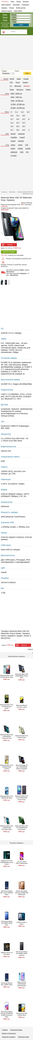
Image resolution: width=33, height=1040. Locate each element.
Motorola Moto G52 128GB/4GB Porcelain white (6, 827)
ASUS (12, 79)
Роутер (11, 8)
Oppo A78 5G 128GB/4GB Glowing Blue (21, 983)
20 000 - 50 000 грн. (18, 108)
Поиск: (17, 71)
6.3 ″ (23, 123)
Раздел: (4, 71)
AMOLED (14, 152)
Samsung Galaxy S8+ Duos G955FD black (6, 892)
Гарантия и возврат (8, 1037)
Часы (12, 1)
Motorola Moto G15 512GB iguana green (6, 706)
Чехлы (18, 1)
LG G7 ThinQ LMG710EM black (22, 862)
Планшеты (25, 4)
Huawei (25, 82)
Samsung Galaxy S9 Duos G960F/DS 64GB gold (21, 892)
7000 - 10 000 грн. (17, 101)
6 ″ (29, 119)
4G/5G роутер (21, 8)
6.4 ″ (12, 126)
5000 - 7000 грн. (16, 97)
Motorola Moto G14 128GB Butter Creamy (6, 767)
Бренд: (6, 79)
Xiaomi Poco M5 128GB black (21, 1014)
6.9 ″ (23, 130)
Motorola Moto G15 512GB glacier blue (6, 676)
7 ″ (29, 130)
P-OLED (14, 156)
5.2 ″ (22, 112)
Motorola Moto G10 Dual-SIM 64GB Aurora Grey (21, 797)
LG (11, 86)
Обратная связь (23, 1037)
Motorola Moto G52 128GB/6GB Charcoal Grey (6, 736)
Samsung (19, 89)
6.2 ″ (18, 123)
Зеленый (21, 134)
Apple (19, 79)
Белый (13, 134)
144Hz (20, 145)
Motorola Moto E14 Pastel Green (21, 736)
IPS (27, 152)
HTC (11, 82)
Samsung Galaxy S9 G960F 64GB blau (6, 923)
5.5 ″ (18, 115)
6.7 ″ (12, 130)
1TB (26, 145)
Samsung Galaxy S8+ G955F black (6, 984)
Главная (5, 1030)
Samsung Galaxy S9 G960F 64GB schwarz (21, 953)
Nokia (12, 89)
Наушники (16, 4)
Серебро (14, 137)
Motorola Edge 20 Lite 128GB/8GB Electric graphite (22, 767)
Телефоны (5, 1)
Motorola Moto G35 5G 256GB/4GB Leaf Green (21, 827)
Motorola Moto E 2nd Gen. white (21, 706)
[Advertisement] (16, 52)
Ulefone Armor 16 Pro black (6, 953)
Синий (13, 141)
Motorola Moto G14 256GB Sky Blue (6, 797)
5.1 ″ (16, 112)
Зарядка (4, 8)
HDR (21, 152)
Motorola (27, 86)
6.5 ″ (18, 126)
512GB (27, 148)
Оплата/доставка (16, 1030)
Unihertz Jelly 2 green (22, 923)
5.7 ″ (12, 119)
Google (26, 79)
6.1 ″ (12, 123)
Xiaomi (28, 89)
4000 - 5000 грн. (16, 93)
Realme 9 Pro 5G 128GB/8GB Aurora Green (6, 862)
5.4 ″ (12, 115)
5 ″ (11, 112)
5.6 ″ (23, 115)
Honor (18, 82)
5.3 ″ (28, 112)
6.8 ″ (18, 130)
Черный (21, 141)
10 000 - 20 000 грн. (18, 104)
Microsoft (18, 86)
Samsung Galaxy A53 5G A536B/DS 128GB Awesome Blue (7, 1014)
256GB (20, 148)
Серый (22, 137)
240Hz (13, 148)
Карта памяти (6, 4)
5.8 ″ (18, 119)
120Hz (13, 145)
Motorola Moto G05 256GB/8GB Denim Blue (21, 675)
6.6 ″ (23, 126)
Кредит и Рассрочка (9, 1033)
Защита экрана (6, 11)
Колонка (26, 1)
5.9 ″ (23, 119)
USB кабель (18, 11)
